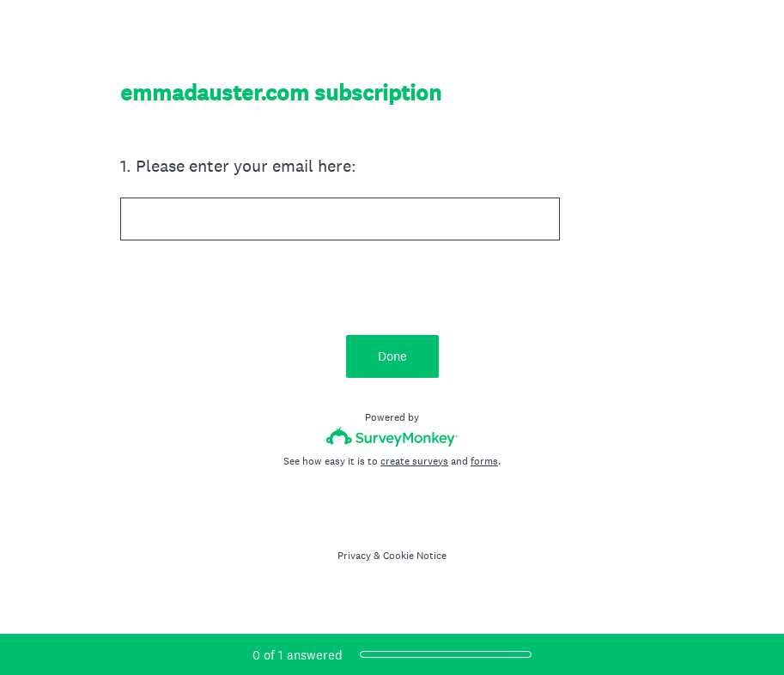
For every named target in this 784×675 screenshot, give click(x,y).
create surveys (414, 461)
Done (392, 356)
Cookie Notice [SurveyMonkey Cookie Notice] (415, 555)
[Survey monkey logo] (392, 436)
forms (484, 461)
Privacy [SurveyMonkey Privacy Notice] (354, 555)
